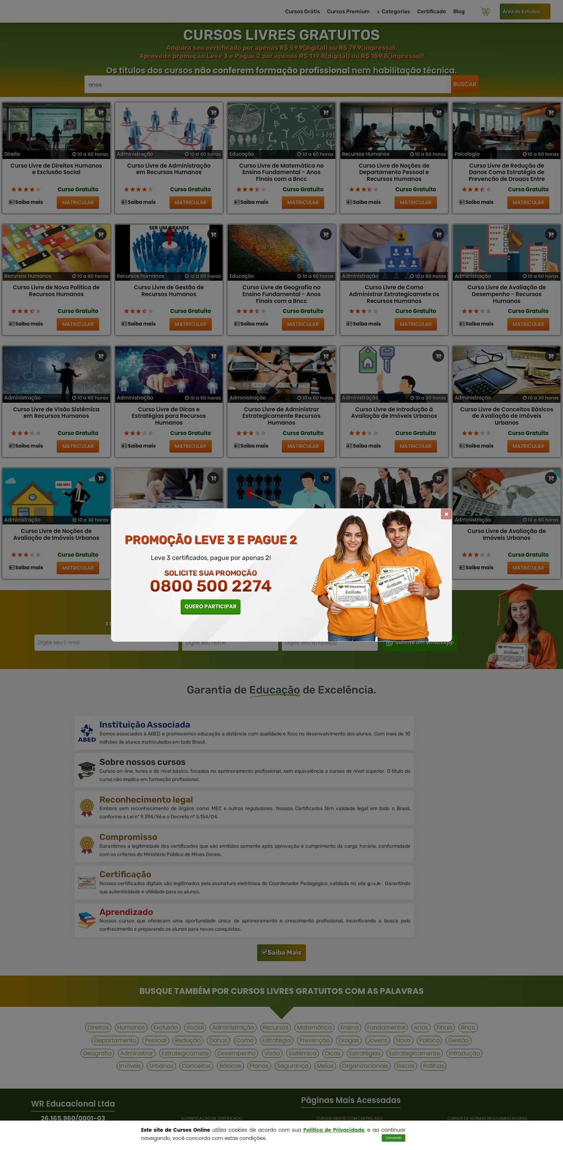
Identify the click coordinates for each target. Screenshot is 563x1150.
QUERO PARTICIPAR (211, 606)
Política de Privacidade (333, 1129)
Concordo (393, 1138)
